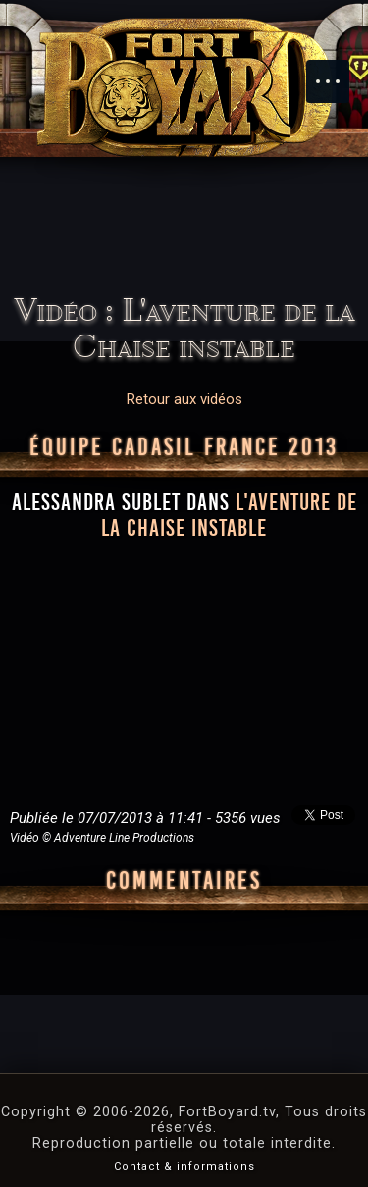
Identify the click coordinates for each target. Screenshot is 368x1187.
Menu (337, 71)
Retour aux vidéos (184, 399)
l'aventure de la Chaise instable (229, 515)
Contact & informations (184, 1167)
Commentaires (184, 881)
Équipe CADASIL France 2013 (184, 447)
